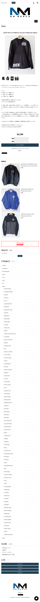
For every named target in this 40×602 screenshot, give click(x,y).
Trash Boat (6, 492)
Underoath (6, 498)
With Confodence (7, 510)
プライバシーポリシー (7, 552)
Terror (5, 483)
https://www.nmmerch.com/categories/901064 (11, 126)
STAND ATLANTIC (8, 534)
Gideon (5, 360)
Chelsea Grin (7, 327)
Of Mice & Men (7, 426)
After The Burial (7, 288)
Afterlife (6, 294)
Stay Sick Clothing (8, 474)
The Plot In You (7, 435)
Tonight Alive (7, 489)
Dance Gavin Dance (8, 339)
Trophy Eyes (6, 495)
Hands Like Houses (8, 369)
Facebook (20, 566)
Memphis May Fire (8, 402)
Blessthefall (6, 315)
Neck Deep (6, 417)
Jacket (4, 274)
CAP (3, 277)
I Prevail (6, 378)
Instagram (20, 572)
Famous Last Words (8, 351)
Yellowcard (6, 525)
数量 (13, 141)
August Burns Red (8, 303)
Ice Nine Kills (7, 381)
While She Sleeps (7, 507)
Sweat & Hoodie (6, 271)
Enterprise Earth (7, 345)
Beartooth (6, 312)
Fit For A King (7, 354)
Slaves (5, 462)
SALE (4, 538)
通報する (20, 150)
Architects (6, 297)
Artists (4, 286)
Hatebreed (6, 372)
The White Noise (7, 516)
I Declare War (7, 375)
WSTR (5, 531)
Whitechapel (6, 513)
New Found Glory (8, 420)
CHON (5, 330)
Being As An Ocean (8, 309)
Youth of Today (7, 528)
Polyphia (6, 438)
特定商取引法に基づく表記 (8, 554)
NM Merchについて (6, 547)
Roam (5, 447)
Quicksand (6, 441)
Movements (6, 414)
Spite (5, 468)
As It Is (5, 300)
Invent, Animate (7, 384)
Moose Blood (7, 411)
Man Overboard (7, 396)
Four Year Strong (7, 357)
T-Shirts (4, 265)
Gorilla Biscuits (7, 363)
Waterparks (6, 504)
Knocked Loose (7, 390)
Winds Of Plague (7, 519)
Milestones (6, 405)
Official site (20, 564)
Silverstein (6, 459)
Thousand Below (7, 486)
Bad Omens (6, 306)
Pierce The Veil (7, 429)
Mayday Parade (7, 399)
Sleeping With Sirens (8, 465)
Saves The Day (7, 450)
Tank (4, 280)
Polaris (5, 432)
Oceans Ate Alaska (8, 423)
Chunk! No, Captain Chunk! (10, 333)
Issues (5, 387)
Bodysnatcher (7, 318)
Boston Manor (7, 321)
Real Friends (6, 444)
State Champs (7, 471)
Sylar (5, 480)
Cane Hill (6, 324)
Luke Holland (7, 393)
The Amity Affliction (8, 291)
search (13, 2)
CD (3, 283)
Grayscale (6, 366)
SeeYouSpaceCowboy (8, 453)
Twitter (20, 569)
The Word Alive (7, 522)
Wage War (6, 501)
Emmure (6, 342)
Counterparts (6, 336)
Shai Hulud (6, 456)
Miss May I (6, 408)
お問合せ (4, 550)
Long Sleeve (5, 268)
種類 (13, 138)
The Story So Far (7, 477)
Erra (5, 348)
